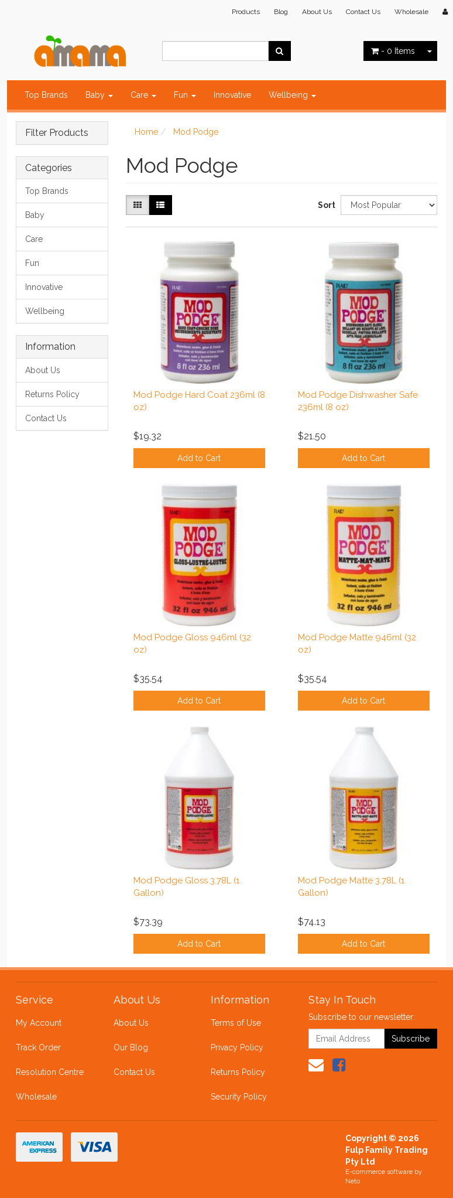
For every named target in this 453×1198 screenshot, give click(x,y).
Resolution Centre (50, 1072)
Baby (99, 95)
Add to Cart (199, 458)
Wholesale (411, 12)
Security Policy (239, 1096)
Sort (325, 205)
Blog (281, 12)
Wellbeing (292, 95)
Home (146, 131)
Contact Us (363, 12)
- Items (393, 51)
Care (143, 95)
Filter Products (56, 133)
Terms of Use (236, 1023)
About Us (317, 12)
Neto (352, 1181)
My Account (38, 1023)
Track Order (38, 1047)
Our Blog (131, 1047)
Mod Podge (195, 131)
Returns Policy (52, 394)
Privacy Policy (237, 1047)
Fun (185, 95)
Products (246, 12)
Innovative (232, 95)
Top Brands (46, 95)
